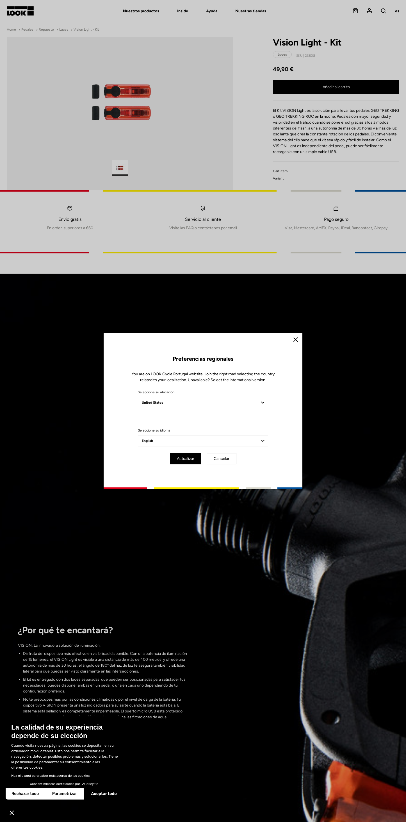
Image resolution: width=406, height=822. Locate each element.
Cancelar (221, 458)
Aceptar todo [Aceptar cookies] (104, 793)
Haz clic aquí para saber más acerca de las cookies (50, 776)
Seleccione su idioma (154, 430)
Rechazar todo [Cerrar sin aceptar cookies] (25, 793)
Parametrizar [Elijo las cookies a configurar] (64, 793)
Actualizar (185, 458)
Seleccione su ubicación (156, 392)
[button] (12, 812)
